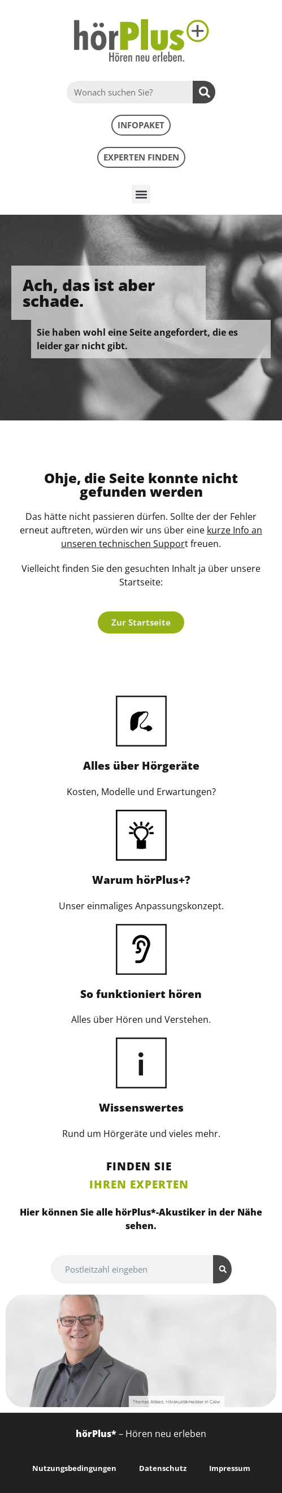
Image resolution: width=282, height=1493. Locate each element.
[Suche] (204, 92)
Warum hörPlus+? (141, 880)
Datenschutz (162, 1468)
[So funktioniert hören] (141, 949)
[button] (141, 194)
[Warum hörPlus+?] (141, 835)
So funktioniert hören (141, 994)
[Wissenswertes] (141, 1063)
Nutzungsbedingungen (74, 1468)
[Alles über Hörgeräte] (141, 721)
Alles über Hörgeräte (141, 765)
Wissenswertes (141, 1107)
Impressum (229, 1468)
